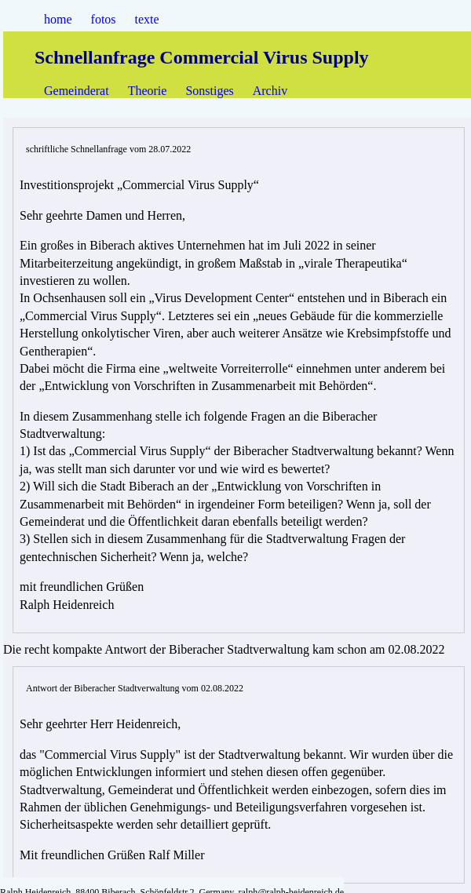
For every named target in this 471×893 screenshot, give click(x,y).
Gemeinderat (76, 90)
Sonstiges (209, 90)
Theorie (147, 90)
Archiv (270, 90)
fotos (103, 19)
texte (147, 19)
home (58, 19)
